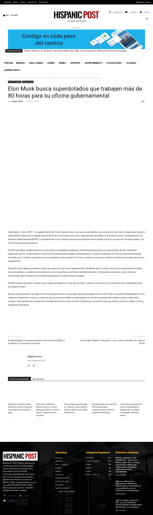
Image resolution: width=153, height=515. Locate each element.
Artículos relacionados (19, 379)
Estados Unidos (37, 78)
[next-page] (14, 421)
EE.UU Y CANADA (21, 78)
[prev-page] (9, 421)
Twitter (26, 496)
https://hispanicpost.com (36, 360)
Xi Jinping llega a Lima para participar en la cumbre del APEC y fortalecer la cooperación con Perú (36, 342)
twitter (147, 12)
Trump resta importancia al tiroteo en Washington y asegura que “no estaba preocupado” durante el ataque (131, 410)
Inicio (10, 78)
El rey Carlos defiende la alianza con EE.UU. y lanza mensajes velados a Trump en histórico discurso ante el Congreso (48, 410)
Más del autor (39, 379)
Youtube (133, 12)
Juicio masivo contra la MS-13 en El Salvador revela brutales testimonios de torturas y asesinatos (128, 499)
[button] (146, 18)
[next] (146, 51)
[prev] (141, 51)
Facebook (118, 12)
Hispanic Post (17, 101)
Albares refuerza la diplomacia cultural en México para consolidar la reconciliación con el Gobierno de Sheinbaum (127, 482)
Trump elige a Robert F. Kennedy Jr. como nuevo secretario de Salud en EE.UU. (112, 342)
